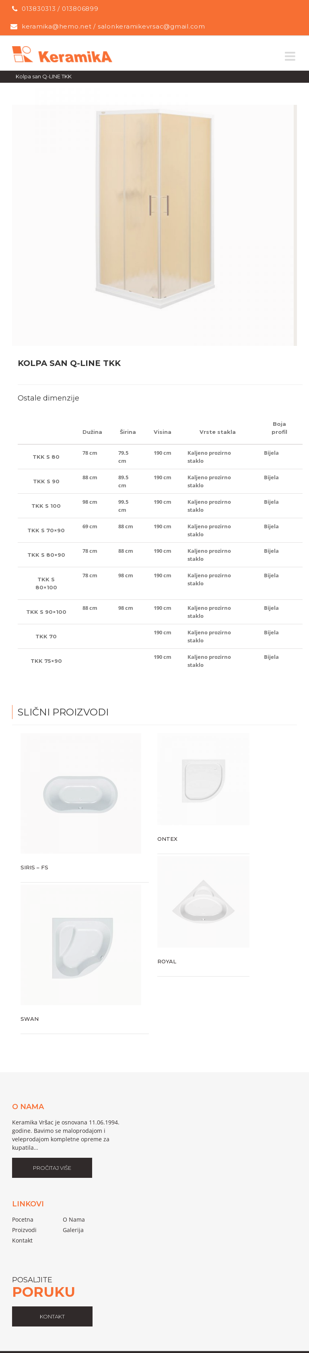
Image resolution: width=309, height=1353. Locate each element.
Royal (166, 961)
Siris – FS (34, 867)
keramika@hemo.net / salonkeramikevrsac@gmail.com (113, 26)
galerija (73, 1230)
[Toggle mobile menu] (291, 56)
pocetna (22, 1219)
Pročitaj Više (52, 1168)
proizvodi (24, 1230)
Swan (30, 1019)
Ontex (167, 839)
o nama (74, 1219)
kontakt (52, 1316)
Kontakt (22, 1240)
